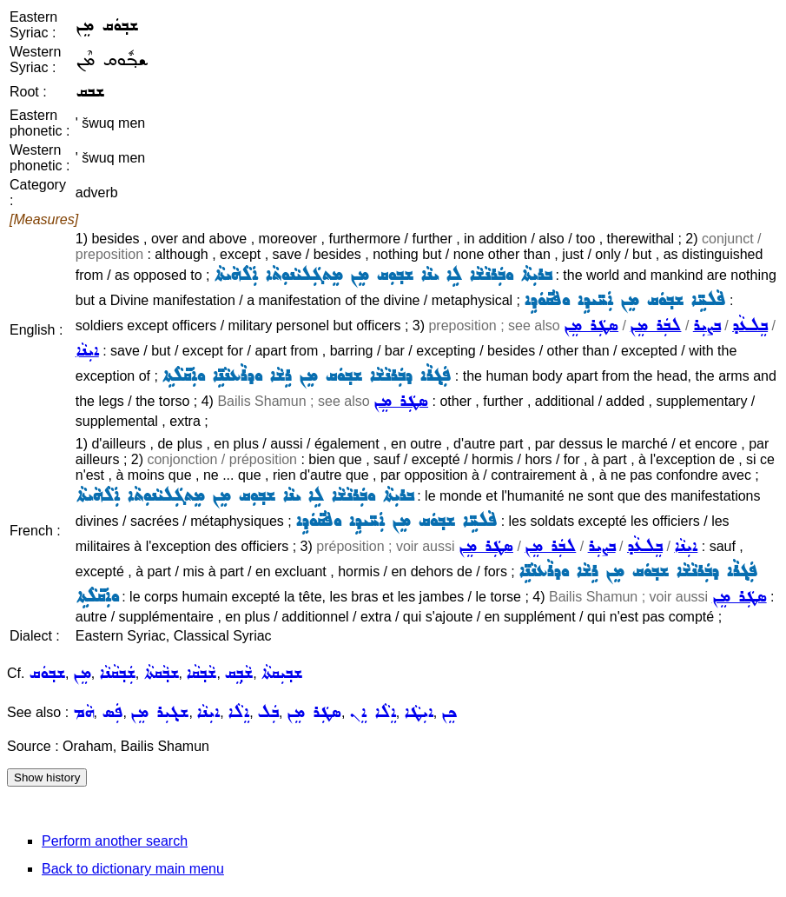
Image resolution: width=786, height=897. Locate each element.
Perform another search (115, 841)
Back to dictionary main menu (133, 868)
